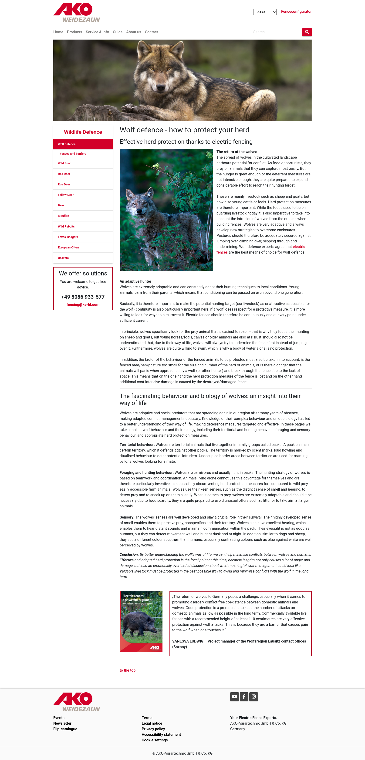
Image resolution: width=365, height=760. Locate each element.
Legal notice (152, 723)
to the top (127, 670)
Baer (61, 205)
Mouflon (63, 216)
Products (74, 32)
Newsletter (62, 723)
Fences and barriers (73, 153)
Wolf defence (66, 144)
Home (58, 32)
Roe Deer (64, 184)
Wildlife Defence (83, 132)
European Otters (69, 247)
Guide (118, 32)
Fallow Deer (66, 195)
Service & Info (97, 32)
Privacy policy (153, 729)
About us (133, 32)
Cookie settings (155, 740)
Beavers (63, 258)
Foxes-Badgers (68, 237)
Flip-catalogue (65, 729)
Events (58, 718)
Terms (147, 718)
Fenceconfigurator (296, 11)
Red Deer (64, 174)
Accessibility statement (161, 734)
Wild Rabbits (66, 226)
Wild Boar (64, 163)
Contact (151, 32)
